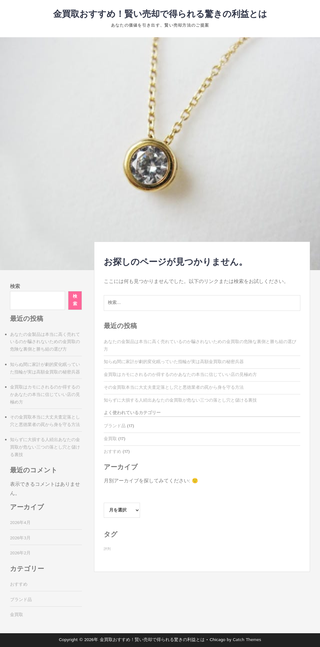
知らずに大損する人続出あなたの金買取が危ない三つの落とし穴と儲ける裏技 (180, 400)
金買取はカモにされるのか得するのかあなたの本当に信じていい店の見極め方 (180, 375)
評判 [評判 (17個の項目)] (107, 549)
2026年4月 (20, 523)
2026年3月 (20, 538)
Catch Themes (247, 640)
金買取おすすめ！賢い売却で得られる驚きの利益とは (160, 14)
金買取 (110, 439)
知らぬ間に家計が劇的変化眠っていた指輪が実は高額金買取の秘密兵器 (174, 362)
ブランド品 (115, 426)
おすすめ (112, 452)
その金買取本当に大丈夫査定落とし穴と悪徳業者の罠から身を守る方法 (174, 387)
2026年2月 (20, 553)
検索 (15, 286)
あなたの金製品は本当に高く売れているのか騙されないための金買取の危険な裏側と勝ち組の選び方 (45, 342)
